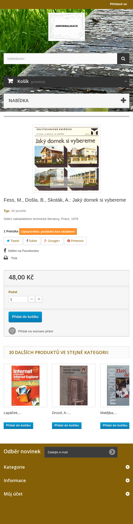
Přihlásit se (118, 4)
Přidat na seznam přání (35, 331)
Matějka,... (108, 413)
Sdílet (31, 241)
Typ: (7, 211)
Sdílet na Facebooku (23, 251)
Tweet (13, 241)
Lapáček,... (12, 413)
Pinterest (75, 241)
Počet (13, 292)
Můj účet (13, 494)
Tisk (14, 258)
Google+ (52, 241)
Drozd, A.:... (61, 413)
